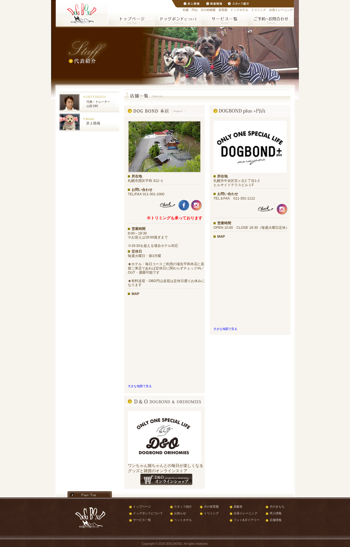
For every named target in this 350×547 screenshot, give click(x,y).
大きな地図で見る (140, 386)
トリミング (211, 513)
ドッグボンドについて (148, 513)
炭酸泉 (238, 506)
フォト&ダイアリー (246, 520)
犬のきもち (277, 506)
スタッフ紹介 (183, 506)
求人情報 (275, 513)
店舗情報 (275, 520)
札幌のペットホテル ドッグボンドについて (178, 19)
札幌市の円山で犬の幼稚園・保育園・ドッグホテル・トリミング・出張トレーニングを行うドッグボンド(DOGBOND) (82, 13)
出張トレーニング (245, 513)
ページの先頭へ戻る (90, 494)
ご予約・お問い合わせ (270, 19)
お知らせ (180, 513)
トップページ (142, 506)
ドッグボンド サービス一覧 (224, 19)
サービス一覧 (142, 520)
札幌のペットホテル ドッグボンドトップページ (131, 19)
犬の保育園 (211, 506)
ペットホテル (183, 520)
